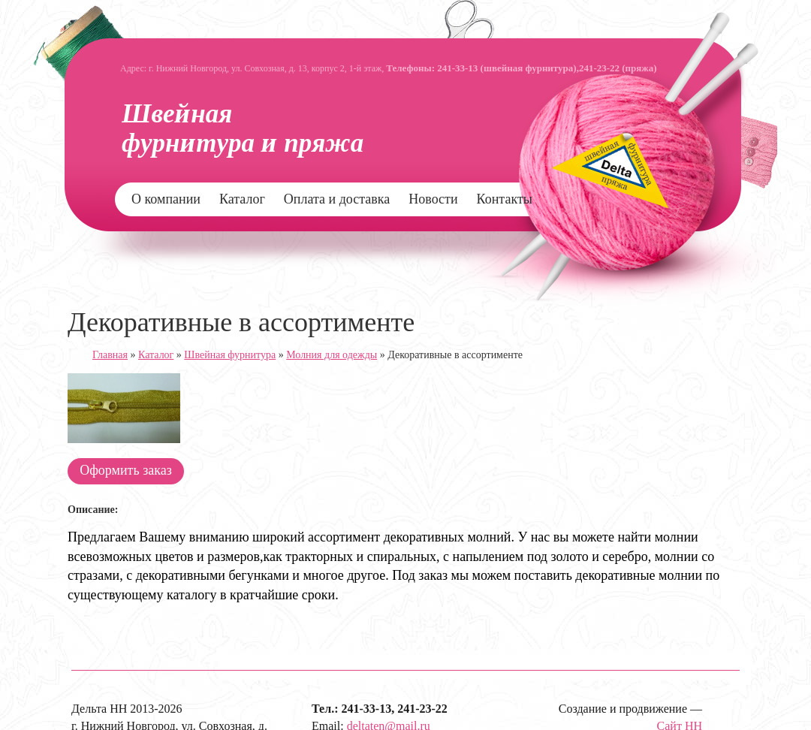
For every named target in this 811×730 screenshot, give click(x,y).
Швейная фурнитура (230, 354)
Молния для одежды (331, 354)
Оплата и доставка (337, 199)
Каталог (242, 199)
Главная (110, 354)
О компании (165, 199)
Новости (433, 199)
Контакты (504, 199)
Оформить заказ (126, 470)
